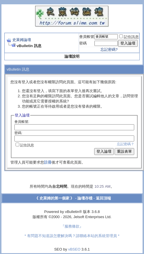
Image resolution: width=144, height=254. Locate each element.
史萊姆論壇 (21, 40)
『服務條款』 (72, 226)
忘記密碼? (109, 49)
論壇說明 (72, 56)
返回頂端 (103, 198)
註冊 (48, 162)
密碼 (83, 43)
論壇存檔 (84, 198)
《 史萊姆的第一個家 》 (54, 198)
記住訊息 (129, 37)
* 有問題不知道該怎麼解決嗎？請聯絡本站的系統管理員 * (71, 236)
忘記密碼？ (125, 144)
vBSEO (74, 249)
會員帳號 (86, 36)
